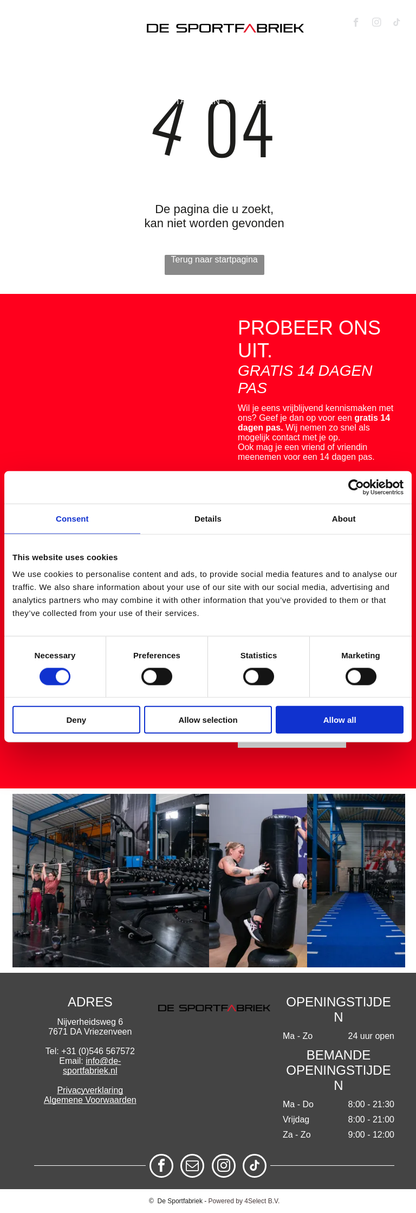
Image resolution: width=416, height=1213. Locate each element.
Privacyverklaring (90, 1090)
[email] (192, 1167)
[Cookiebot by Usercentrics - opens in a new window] (356, 487)
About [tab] (344, 518)
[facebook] (356, 24)
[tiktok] (397, 24)
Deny (76, 719)
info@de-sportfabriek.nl (92, 1065)
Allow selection (207, 719)
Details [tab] (208, 518)
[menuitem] (58, 85)
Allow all (339, 719)
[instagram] (377, 24)
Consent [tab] (72, 518)
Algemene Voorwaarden (90, 1100)
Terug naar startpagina (214, 259)
